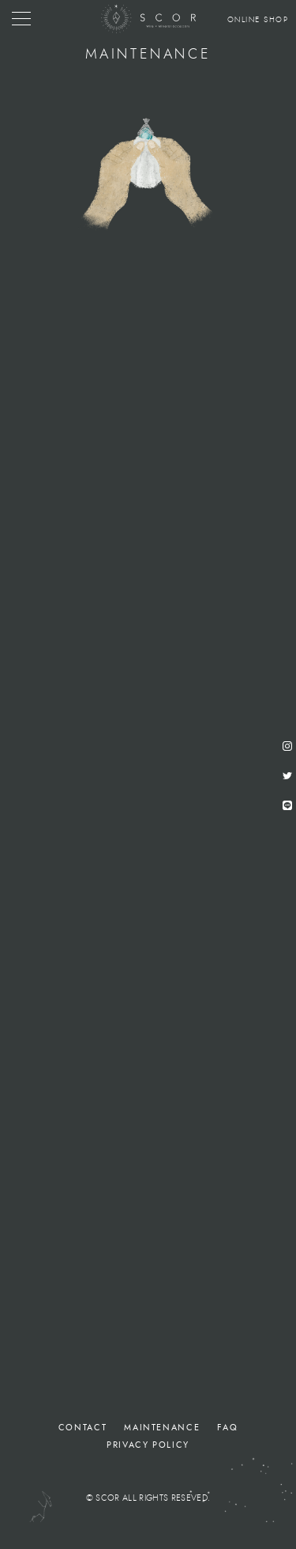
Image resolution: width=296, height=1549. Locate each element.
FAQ (227, 1427)
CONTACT (82, 1427)
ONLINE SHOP (258, 20)
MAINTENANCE (162, 1427)
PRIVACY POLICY (148, 1445)
